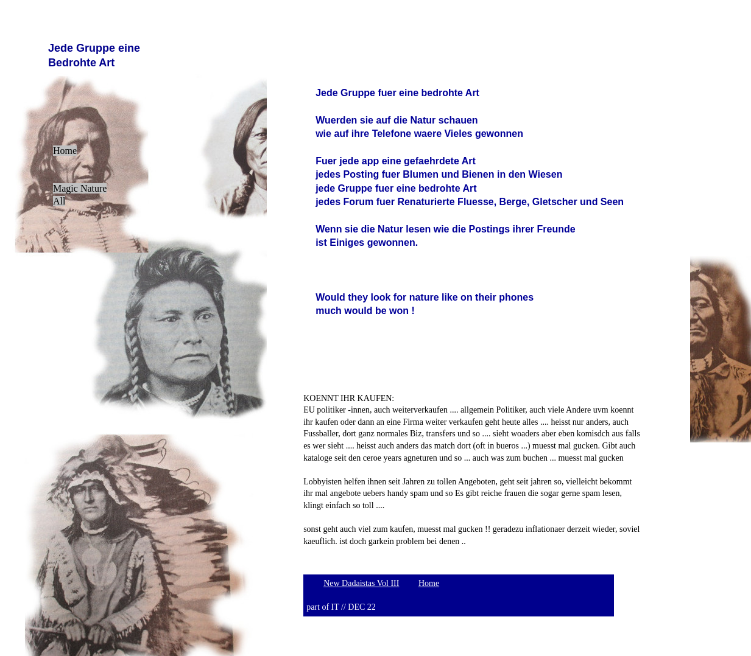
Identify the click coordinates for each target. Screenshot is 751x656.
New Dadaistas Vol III (361, 583)
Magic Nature (80, 188)
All (59, 201)
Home (65, 150)
